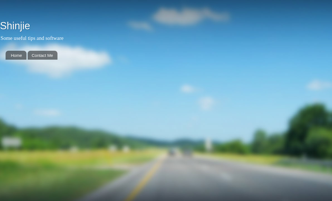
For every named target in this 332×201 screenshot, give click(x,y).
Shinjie (15, 26)
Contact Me (42, 55)
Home (16, 55)
